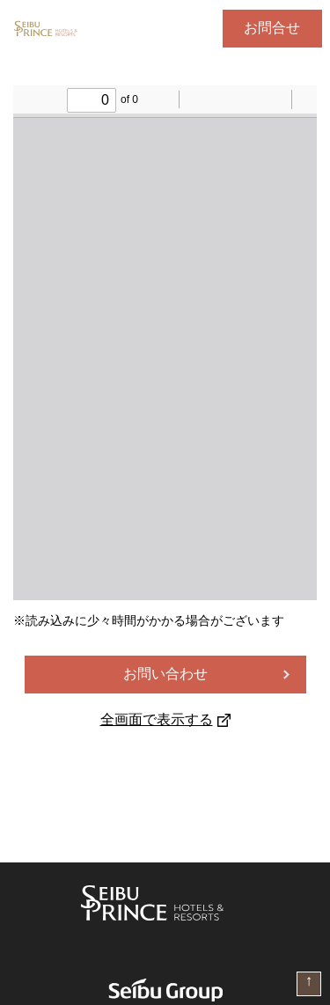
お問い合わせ (165, 673)
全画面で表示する (165, 719)
